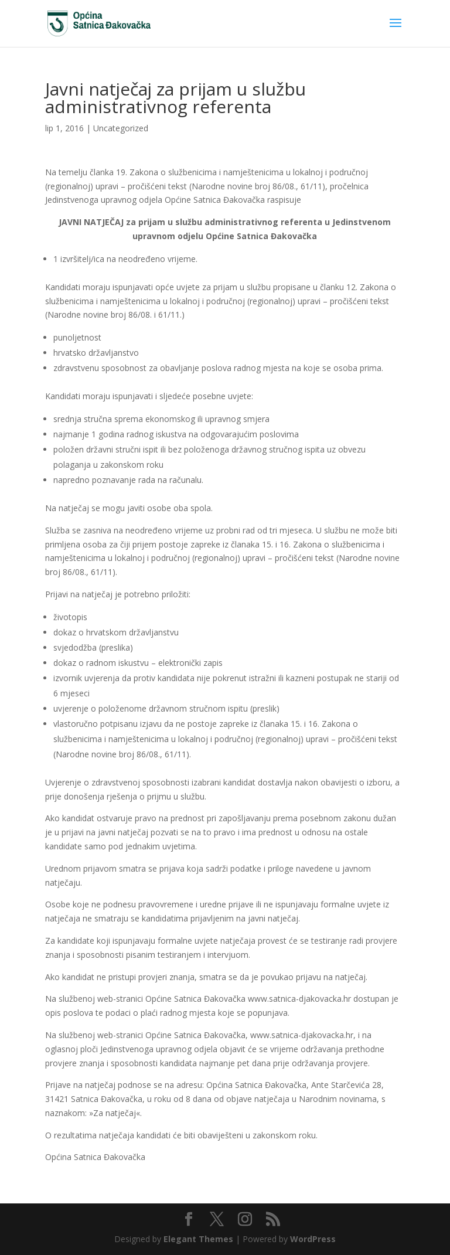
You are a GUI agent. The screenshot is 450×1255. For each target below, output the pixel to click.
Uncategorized (120, 128)
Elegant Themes (198, 1238)
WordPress (313, 1238)
